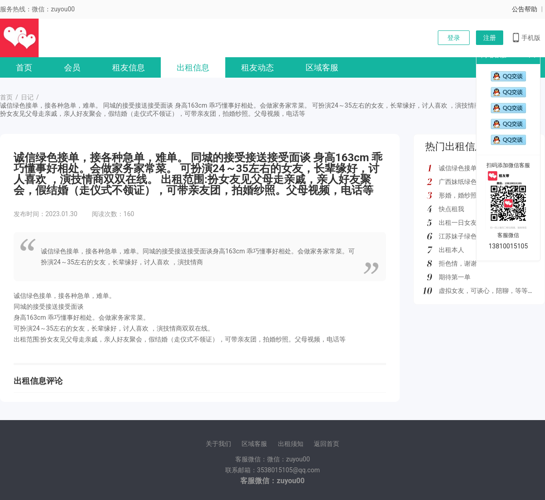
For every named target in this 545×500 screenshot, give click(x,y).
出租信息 (193, 67)
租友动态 (257, 67)
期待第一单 (455, 277)
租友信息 (128, 67)
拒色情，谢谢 (458, 263)
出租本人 (451, 249)
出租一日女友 (458, 222)
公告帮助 (524, 9)
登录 (453, 37)
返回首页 (326, 443)
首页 (24, 67)
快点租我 (451, 209)
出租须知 (290, 443)
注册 (489, 37)
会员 (72, 67)
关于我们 (218, 443)
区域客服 (322, 67)
